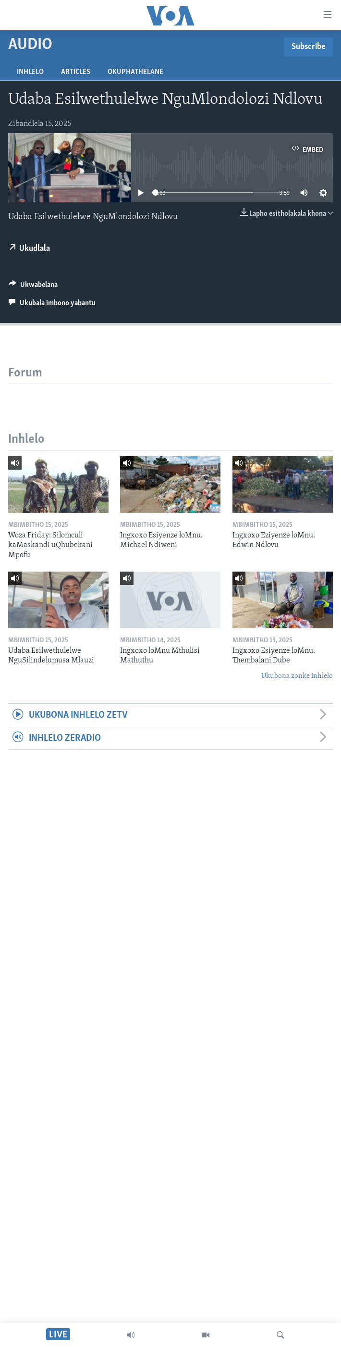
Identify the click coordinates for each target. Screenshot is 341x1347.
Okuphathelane (135, 72)
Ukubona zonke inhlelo (297, 676)
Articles (75, 72)
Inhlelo (30, 72)
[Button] (33, 287)
